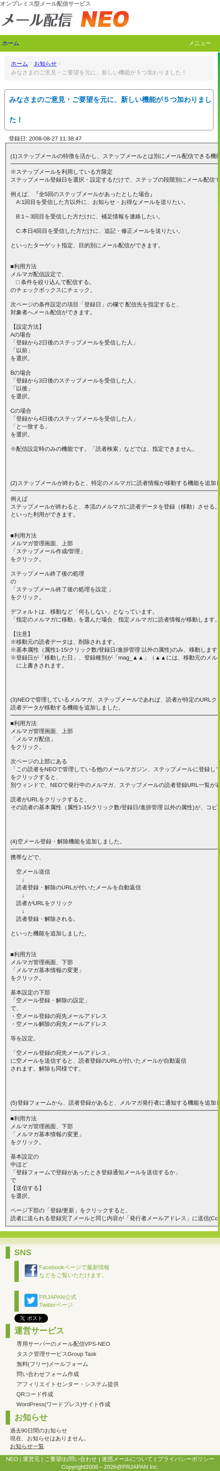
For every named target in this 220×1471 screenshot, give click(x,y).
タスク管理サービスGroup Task (56, 1354)
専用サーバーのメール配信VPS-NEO (63, 1344)
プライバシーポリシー (186, 1459)
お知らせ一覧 (27, 1446)
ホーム (10, 43)
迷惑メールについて (127, 1459)
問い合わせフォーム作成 (48, 1374)
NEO (12, 1459)
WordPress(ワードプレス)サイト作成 (64, 1404)
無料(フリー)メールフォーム (53, 1364)
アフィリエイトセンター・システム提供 (68, 1384)
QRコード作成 (35, 1394)
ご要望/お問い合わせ (71, 1459)
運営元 (31, 1459)
